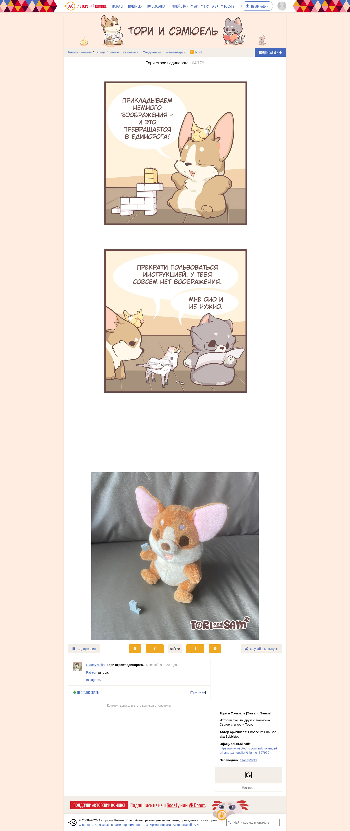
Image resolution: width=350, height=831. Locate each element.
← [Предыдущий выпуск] (142, 63)
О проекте (86, 825)
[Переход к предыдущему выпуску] (91, 354)
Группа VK (211, 6)
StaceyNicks (248, 760)
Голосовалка (156, 6)
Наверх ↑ (248, 787)
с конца (100, 52)
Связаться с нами (108, 825)
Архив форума (160, 825)
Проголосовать (88, 692)
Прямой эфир (179, 6)
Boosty (229, 6)
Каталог (118, 6)
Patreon (92, 672)
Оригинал (198, 692)
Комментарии (175, 52)
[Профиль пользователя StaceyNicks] (77, 671)
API (196, 6)
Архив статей (182, 825)
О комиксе (130, 52)
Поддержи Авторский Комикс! (99, 805)
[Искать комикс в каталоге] (230, 822)
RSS (198, 52)
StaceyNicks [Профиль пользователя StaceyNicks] (95, 665)
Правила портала (135, 825)
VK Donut (197, 804)
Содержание (152, 52)
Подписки (135, 6)
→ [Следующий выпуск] (208, 63)
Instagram (93, 680)
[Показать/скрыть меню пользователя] (281, 6)
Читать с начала (80, 52)
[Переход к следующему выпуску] (175, 354)
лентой (114, 52)
